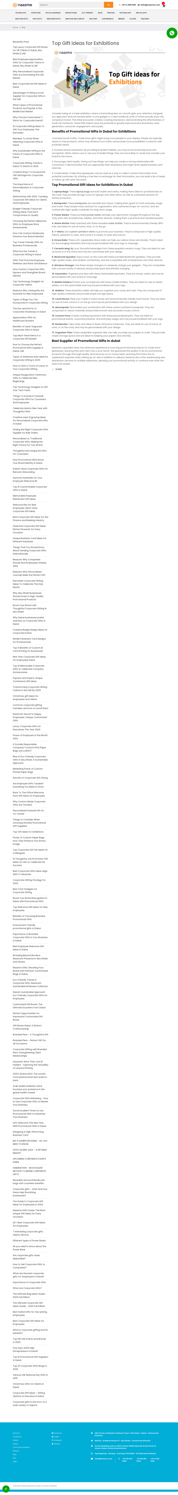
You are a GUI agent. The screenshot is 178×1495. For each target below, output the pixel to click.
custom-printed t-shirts (82, 231)
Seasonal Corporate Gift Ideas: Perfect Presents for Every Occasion (29, 529)
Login (15, 1461)
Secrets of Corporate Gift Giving (30, 777)
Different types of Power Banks (29, 1240)
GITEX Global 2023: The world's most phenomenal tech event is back (30, 1077)
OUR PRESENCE (108, 19)
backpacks (81, 203)
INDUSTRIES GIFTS (54, 19)
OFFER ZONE (36, 13)
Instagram (57, 1440)
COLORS (132, 19)
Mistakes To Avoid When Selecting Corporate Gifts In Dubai (28, 141)
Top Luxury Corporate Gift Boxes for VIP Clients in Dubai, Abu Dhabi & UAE (30, 50)
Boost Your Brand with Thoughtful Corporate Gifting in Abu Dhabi (30, 608)
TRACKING (145, 19)
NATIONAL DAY (125, 13)
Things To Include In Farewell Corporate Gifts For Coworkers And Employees (29, 399)
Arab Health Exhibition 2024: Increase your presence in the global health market (29, 1089)
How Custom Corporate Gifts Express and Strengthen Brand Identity (29, 272)
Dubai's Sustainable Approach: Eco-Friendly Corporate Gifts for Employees (30, 995)
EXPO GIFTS (37, 19)
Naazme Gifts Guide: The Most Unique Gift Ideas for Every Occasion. (29, 1213)
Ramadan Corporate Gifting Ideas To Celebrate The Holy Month (28, 584)
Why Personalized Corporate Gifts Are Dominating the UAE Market (28, 74)
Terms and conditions (21, 1447)
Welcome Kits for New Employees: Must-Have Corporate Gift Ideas (25, 508)
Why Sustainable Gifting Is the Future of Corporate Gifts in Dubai (29, 154)
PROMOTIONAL (71, 13)
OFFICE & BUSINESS (52, 13)
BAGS (100, 13)
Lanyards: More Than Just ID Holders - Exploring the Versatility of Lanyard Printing (30, 1065)
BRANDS (121, 19)
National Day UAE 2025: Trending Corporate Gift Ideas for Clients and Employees (30, 199)
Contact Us (17, 1437)
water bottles (115, 223)
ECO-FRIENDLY (87, 13)
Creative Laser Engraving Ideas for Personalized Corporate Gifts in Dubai (30, 420)
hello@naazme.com (150, 5)
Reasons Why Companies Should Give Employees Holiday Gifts (29, 562)
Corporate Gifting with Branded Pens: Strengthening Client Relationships (30, 1052)
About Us (16, 1433)
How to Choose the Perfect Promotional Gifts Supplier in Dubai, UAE (28, 347)
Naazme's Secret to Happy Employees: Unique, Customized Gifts (30, 717)
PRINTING (111, 13)
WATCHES (93, 19)
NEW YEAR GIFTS (21, 19)
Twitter (55, 1437)
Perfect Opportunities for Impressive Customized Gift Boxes (28, 1016)
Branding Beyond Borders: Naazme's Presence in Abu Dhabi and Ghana (30, 958)
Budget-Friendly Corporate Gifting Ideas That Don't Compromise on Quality (27, 212)
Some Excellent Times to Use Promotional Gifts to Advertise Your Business (29, 1114)
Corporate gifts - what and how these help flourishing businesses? (30, 1192)
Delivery (16, 1451)
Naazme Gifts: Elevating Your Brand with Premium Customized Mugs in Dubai (30, 971)
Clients (15, 1440)
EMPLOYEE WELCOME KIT (74, 19)
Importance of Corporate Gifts (29, 1282)
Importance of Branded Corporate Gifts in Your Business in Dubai (30, 937)
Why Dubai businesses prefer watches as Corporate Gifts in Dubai (29, 620)
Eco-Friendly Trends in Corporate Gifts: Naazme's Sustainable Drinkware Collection (30, 983)
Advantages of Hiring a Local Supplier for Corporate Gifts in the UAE (29, 96)
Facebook (57, 1433)
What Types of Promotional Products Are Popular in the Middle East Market (27, 108)
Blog (14, 1454)
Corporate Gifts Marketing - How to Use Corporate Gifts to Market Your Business (30, 1101)
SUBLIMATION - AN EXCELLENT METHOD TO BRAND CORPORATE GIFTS (29, 1171)
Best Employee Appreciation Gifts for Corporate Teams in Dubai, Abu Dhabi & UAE (28, 62)
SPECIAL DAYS (141, 13)
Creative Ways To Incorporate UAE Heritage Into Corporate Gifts (29, 175)
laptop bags (83, 191)
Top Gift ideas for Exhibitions (28, 831)
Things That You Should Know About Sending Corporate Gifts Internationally (29, 550)
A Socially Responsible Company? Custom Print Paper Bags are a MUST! (29, 747)
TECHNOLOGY (20, 13)
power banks (94, 214)
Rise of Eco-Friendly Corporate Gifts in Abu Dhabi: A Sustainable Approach (30, 759)
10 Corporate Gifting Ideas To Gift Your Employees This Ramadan (28, 129)
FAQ (14, 1458)
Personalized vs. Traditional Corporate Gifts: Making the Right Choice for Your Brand (28, 441)
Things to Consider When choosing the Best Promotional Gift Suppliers (29, 823)
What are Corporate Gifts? (27, 1288)
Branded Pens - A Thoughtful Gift (30, 1034)
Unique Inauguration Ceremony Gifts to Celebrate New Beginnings (29, 378)
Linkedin (56, 1444)
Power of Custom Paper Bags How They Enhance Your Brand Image (29, 841)
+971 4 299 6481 (128, 5)
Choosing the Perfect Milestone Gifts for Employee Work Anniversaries (29, 224)
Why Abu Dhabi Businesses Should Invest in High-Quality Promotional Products (28, 596)
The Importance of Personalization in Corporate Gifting (28, 187)
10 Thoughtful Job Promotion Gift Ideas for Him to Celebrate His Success (30, 862)
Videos (15, 1444)
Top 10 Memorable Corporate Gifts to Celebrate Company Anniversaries (28, 669)
